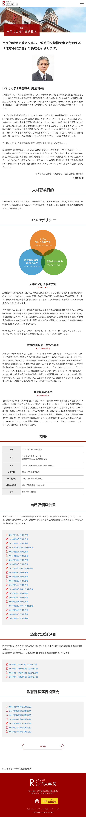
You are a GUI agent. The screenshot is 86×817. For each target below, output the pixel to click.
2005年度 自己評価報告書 (18, 613)
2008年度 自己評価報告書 (18, 600)
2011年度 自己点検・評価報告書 (21, 588)
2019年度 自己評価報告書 (18, 555)
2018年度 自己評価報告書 (18, 559)
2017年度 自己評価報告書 (18, 563)
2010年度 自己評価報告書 (18, 592)
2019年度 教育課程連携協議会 (20, 730)
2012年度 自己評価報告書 (18, 584)
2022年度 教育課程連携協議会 (20, 718)
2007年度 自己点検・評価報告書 (21, 605)
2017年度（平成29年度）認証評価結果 (23, 667)
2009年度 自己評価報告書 (18, 596)
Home (4, 767)
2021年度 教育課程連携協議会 (20, 722)
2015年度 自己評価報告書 (18, 571)
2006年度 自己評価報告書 (18, 609)
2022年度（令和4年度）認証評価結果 (23, 663)
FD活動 (43, 745)
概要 (11, 767)
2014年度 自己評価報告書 (18, 575)
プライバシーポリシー (43, 809)
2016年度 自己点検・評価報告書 (21, 567)
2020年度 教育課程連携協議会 (20, 726)
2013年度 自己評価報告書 (18, 580)
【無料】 (52, 801)
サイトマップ (57, 809)
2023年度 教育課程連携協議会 (20, 714)
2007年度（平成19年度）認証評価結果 (23, 676)
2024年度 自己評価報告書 (18, 534)
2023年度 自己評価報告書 (18, 538)
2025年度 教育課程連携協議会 (20, 706)
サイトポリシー (30, 809)
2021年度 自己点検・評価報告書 (21, 546)
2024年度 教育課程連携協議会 (20, 710)
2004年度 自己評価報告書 (18, 617)
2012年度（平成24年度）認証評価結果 (23, 672)
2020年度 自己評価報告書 (18, 550)
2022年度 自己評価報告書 (18, 542)
